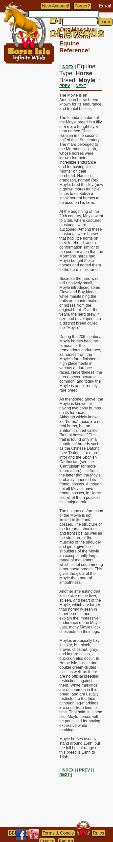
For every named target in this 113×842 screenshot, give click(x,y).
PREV (64, 86)
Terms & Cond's (58, 833)
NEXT (81, 86)
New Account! (55, 5)
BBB (13, 833)
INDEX (68, 67)
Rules (98, 833)
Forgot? (82, 5)
